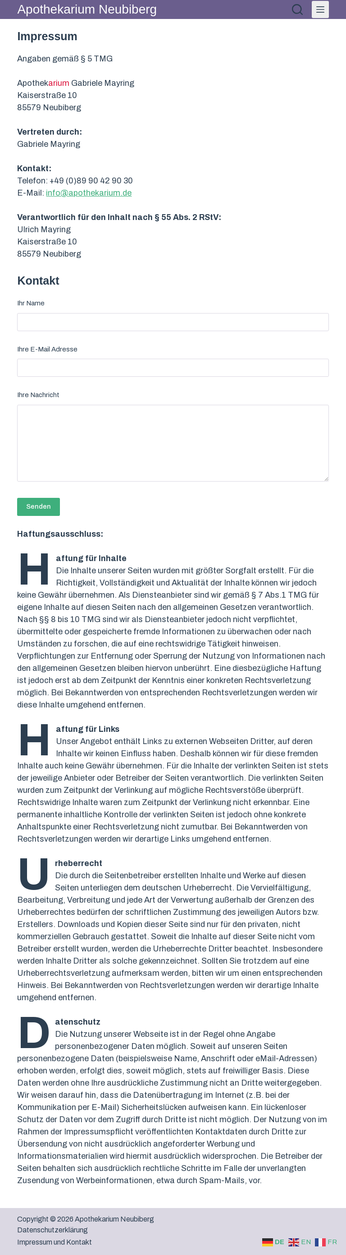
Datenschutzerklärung (52, 1230)
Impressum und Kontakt (54, 1242)
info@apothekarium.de (89, 192)
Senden (38, 506)
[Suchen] (297, 9)
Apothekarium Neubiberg (87, 9)
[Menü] (320, 9)
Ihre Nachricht (38, 394)
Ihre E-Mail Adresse (47, 349)
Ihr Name (31, 303)
